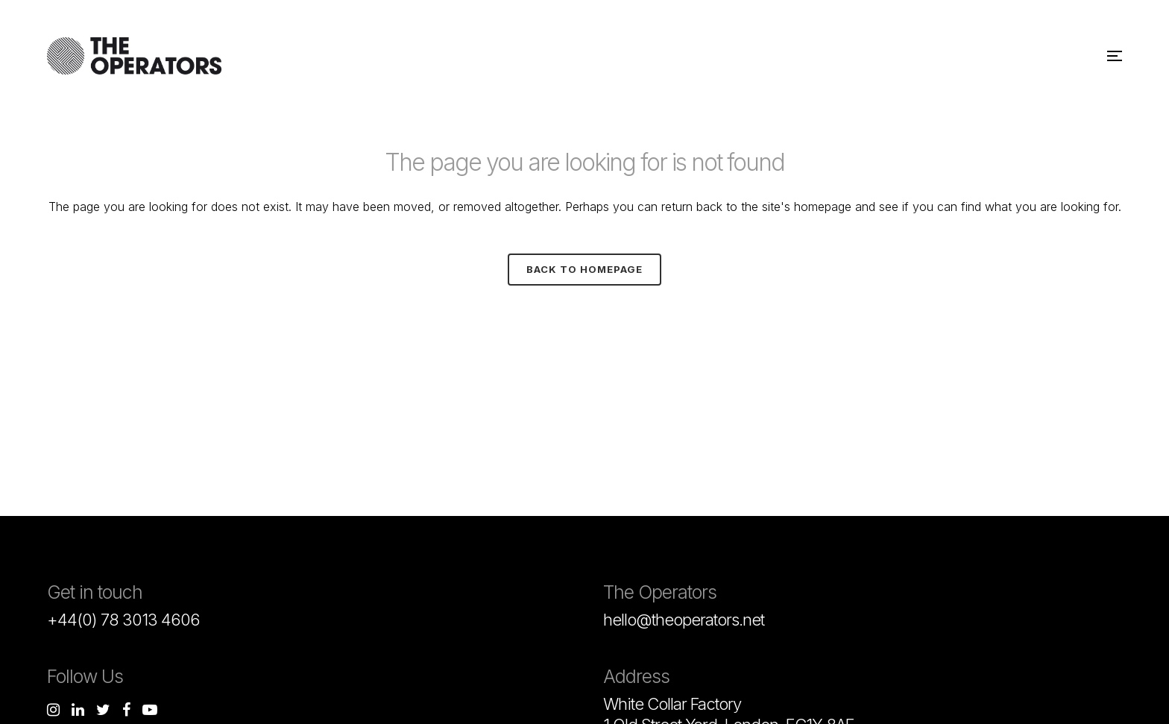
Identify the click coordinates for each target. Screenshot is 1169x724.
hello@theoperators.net (683, 619)
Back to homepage (584, 269)
